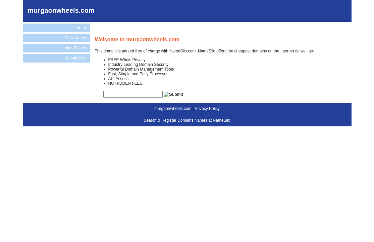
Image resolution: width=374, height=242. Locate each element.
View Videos (76, 38)
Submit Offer (75, 58)
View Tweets (76, 48)
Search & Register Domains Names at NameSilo (187, 120)
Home (81, 28)
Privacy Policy (207, 108)
